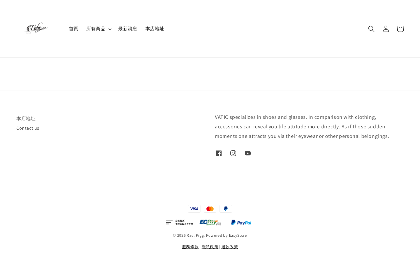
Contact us (27, 128)
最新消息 (127, 29)
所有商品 (95, 29)
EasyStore (238, 235)
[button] (371, 29)
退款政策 (229, 246)
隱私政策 (210, 246)
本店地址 (154, 29)
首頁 (73, 29)
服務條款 (190, 246)
